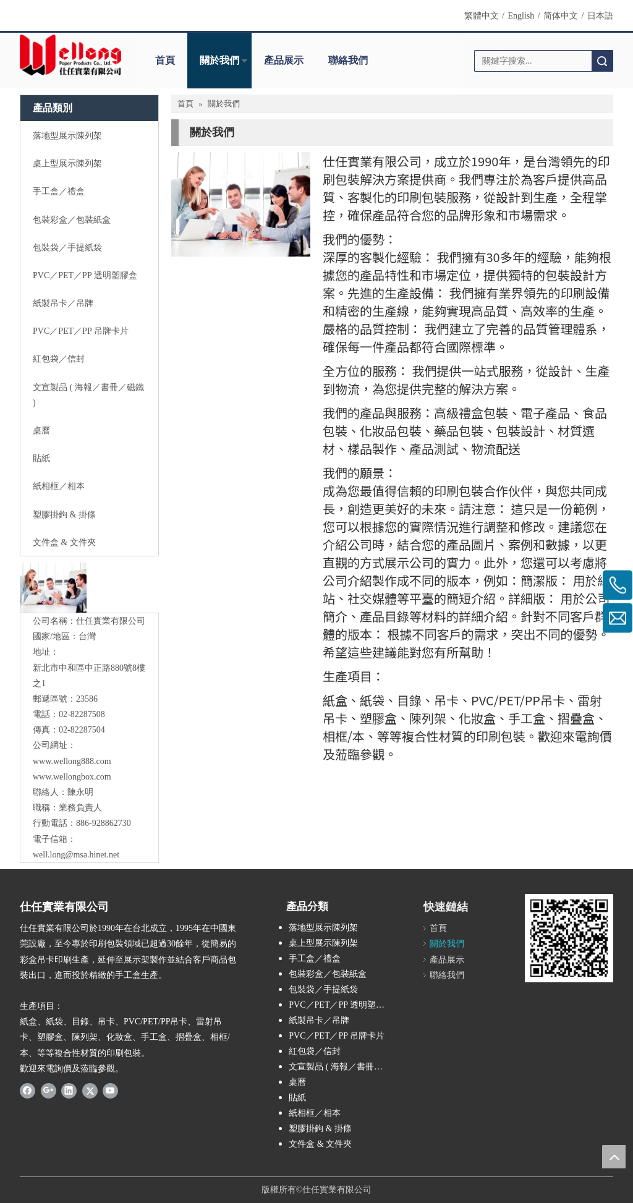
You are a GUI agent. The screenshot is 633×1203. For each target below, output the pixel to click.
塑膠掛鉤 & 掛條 (320, 1128)
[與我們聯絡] (53, 588)
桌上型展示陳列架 (323, 943)
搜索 (602, 61)
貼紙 (297, 1097)
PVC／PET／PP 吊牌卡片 (336, 1035)
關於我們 (219, 60)
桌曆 (297, 1082)
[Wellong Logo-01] (70, 55)
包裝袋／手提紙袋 (323, 989)
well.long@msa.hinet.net (76, 854)
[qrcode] (569, 938)
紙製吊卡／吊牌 (319, 1020)
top (614, 1156)
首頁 (165, 60)
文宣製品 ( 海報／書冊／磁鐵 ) (345, 1066)
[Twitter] (90, 1090)
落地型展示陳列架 (323, 927)
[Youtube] (110, 1090)
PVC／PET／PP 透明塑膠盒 (341, 1005)
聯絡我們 (348, 60)
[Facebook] (27, 1090)
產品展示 (284, 60)
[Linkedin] (69, 1090)
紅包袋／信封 (315, 1051)
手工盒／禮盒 (315, 958)
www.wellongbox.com (72, 776)
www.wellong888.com (72, 761)
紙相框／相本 (315, 1113)
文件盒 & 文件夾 (320, 1144)
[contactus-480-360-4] (240, 204)
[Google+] (48, 1090)
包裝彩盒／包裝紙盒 (328, 974)
